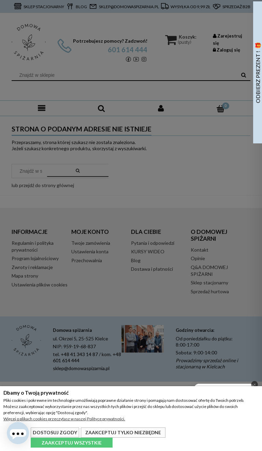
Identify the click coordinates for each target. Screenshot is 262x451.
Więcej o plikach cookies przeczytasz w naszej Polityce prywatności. (64, 418)
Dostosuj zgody (55, 432)
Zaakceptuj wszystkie (72, 443)
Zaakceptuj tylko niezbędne (123, 432)
